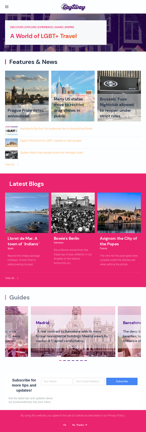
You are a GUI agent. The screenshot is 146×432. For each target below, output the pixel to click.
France (103, 248)
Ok (64, 424)
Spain (11, 248)
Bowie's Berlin (66, 238)
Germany (58, 242)
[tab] (59, 360)
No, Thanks (78, 424)
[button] (6, 7)
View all (12, 164)
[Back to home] (73, 7)
